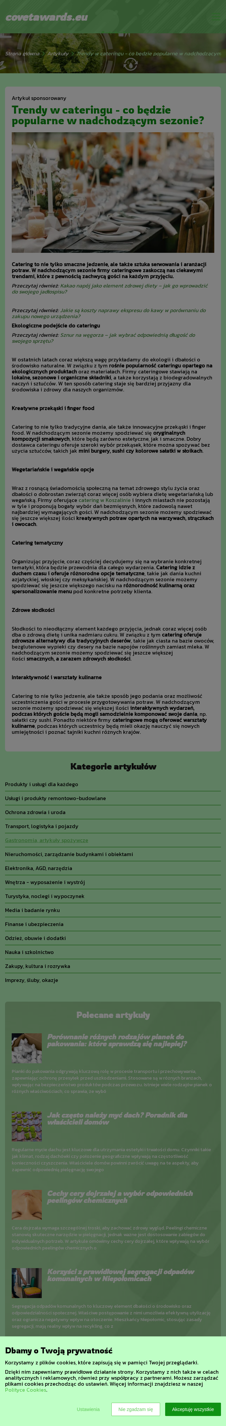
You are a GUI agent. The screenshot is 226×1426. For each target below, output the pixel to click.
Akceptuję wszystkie (193, 1409)
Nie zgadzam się (135, 1409)
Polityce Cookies (25, 1390)
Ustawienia (88, 1409)
